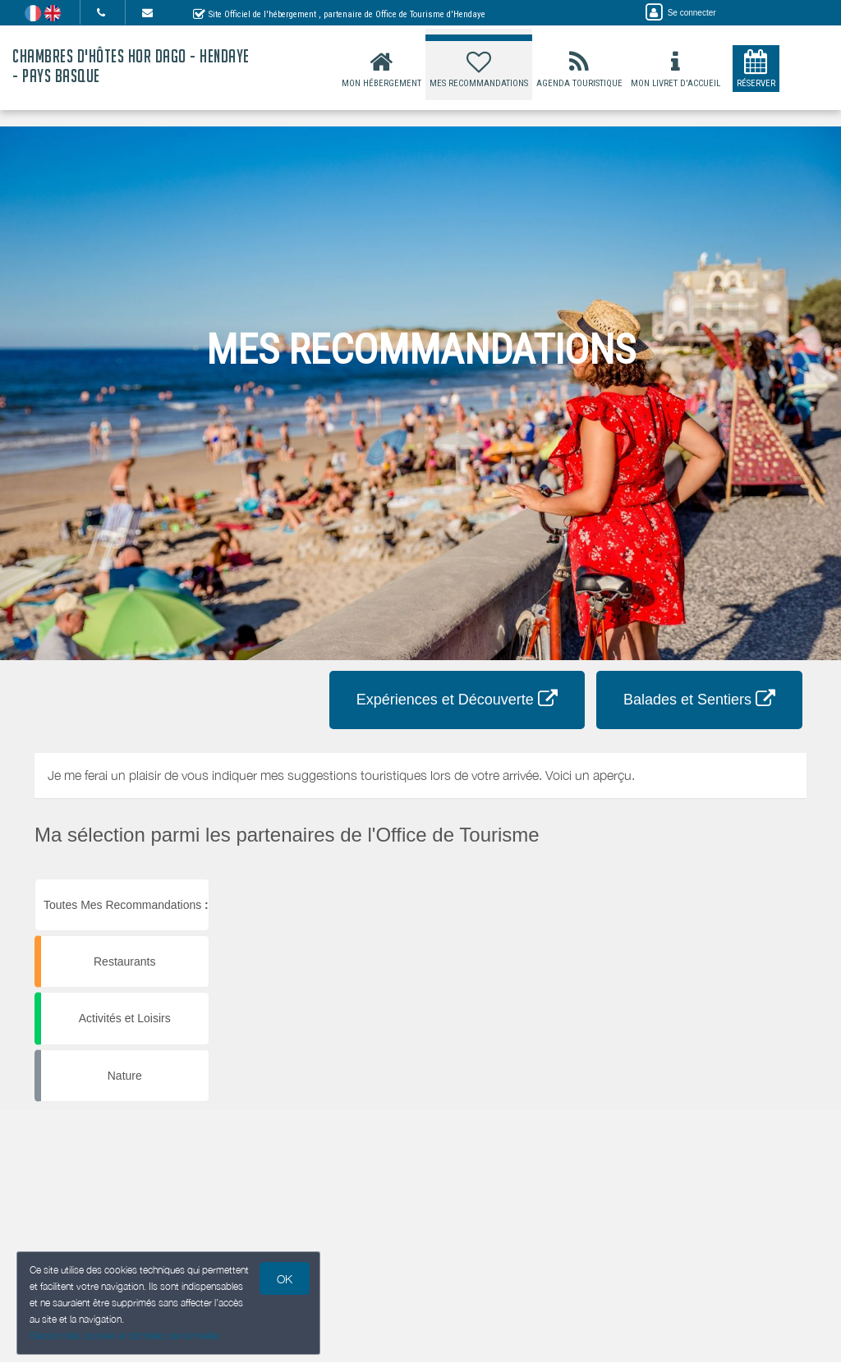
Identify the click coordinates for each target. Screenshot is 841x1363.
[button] (321, 879)
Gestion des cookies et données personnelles (125, 1335)
